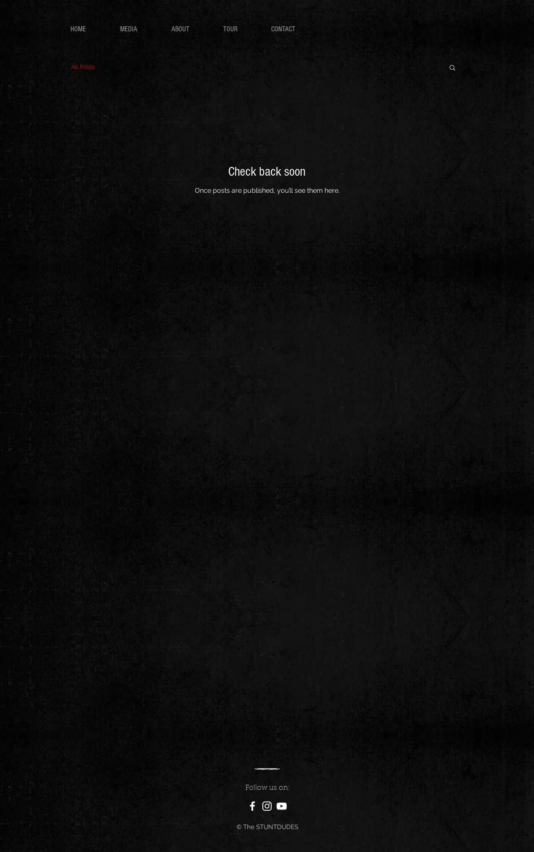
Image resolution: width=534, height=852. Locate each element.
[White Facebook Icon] (252, 806)
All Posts (83, 66)
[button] (452, 68)
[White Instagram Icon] (267, 806)
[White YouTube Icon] (281, 806)
